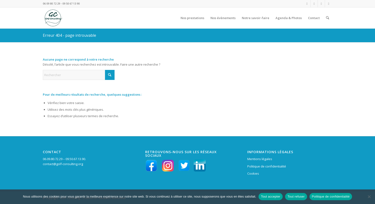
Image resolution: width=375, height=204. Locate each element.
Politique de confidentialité (266, 166)
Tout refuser (296, 196)
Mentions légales (259, 159)
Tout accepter (270, 196)
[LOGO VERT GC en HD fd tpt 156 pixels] (53, 17)
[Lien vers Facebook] (314, 3)
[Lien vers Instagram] (306, 3)
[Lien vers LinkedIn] (321, 3)
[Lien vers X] (328, 3)
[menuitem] (192, 17)
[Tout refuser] (369, 196)
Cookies (253, 173)
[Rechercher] (327, 17)
